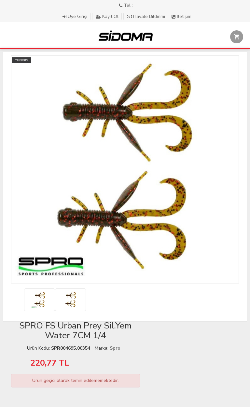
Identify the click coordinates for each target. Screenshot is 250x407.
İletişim (181, 16)
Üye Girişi (75, 16)
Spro (115, 348)
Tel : (126, 5)
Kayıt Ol (108, 16)
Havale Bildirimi (146, 16)
